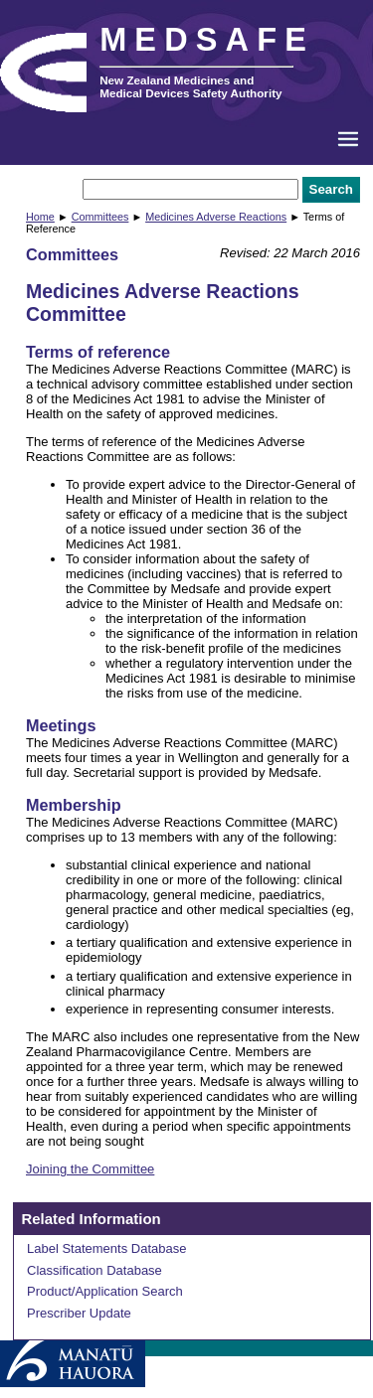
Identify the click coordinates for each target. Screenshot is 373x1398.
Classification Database (94, 1270)
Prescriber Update (79, 1313)
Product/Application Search (105, 1291)
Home (40, 217)
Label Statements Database (106, 1248)
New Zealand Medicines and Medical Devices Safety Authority (190, 86)
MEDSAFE (206, 40)
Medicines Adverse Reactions (215, 217)
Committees (100, 217)
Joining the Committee (90, 1169)
